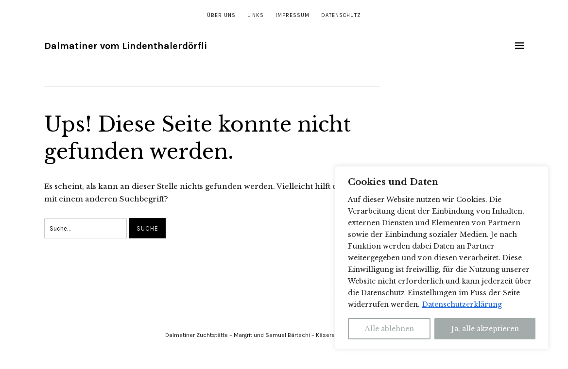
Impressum (292, 15)
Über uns (221, 15)
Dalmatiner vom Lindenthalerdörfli (125, 45)
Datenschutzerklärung (462, 304)
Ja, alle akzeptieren (485, 328)
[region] (442, 258)
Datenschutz (341, 15)
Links (255, 15)
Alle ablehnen (389, 328)
